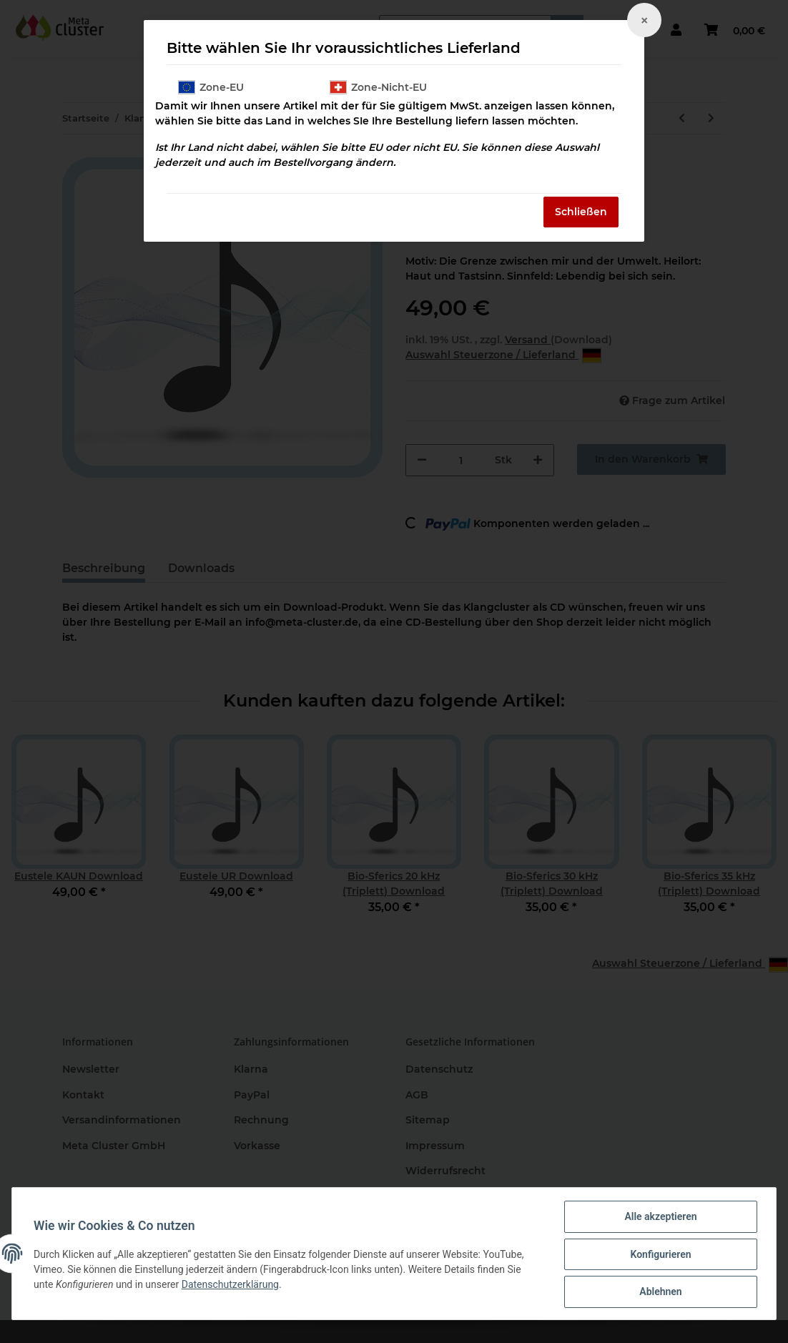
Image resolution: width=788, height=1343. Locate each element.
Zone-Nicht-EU (378, 87)
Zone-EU (211, 87)
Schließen (581, 211)
